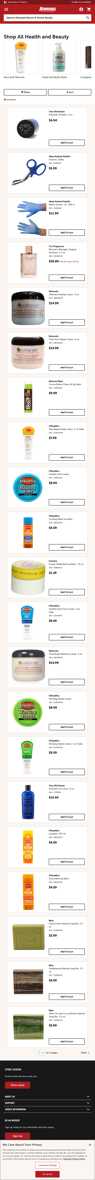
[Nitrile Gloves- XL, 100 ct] (28, 218)
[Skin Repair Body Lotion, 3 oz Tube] (28, 443)
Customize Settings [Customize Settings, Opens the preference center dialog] (47, 1165)
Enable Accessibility (81, 2)
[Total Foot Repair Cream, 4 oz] (28, 353)
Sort (69, 92)
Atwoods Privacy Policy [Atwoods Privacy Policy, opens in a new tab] (74, 1159)
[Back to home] (47, 9)
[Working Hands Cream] (28, 712)
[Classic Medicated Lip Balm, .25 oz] (28, 578)
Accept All (47, 1174)
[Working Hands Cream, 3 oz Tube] (28, 757)
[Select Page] (41, 1052)
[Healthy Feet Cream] (28, 488)
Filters (25, 92)
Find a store (17, 1085)
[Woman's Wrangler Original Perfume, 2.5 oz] (28, 263)
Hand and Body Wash (59, 59)
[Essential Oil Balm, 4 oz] (28, 128)
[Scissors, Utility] (28, 173)
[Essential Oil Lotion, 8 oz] (28, 802)
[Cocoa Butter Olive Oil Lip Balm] (28, 398)
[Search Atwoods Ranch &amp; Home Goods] (44, 18)
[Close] (90, 1144)
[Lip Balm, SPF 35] (28, 847)
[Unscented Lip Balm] (28, 892)
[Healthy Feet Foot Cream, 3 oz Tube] (28, 622)
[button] (47, 1097)
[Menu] (6, 9)
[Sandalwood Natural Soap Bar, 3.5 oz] (28, 982)
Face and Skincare (21, 59)
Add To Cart (67, 142)
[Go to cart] (88, 9)
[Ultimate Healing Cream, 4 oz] (28, 308)
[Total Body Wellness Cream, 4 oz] (28, 667)
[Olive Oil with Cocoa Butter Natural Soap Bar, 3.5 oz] (28, 1027)
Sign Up (17, 1136)
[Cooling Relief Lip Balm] (28, 533)
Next (85, 1052)
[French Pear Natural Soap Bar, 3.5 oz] (28, 937)
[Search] (88, 18)
